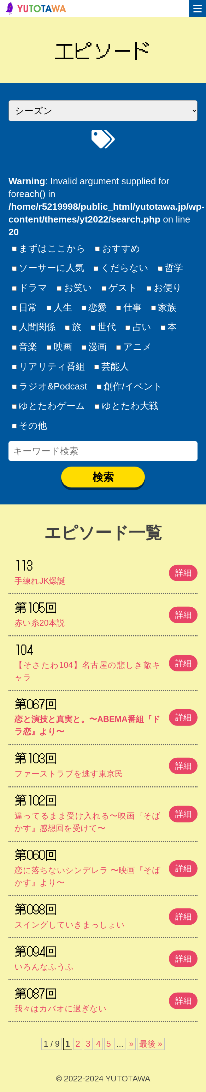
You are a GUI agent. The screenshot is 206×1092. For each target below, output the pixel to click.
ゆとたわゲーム (49, 405)
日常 (24, 307)
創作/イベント (130, 386)
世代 (103, 327)
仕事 (129, 307)
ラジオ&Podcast (49, 386)
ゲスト (119, 287)
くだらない (121, 267)
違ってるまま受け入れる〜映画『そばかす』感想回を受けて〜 (106, 812)
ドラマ (30, 287)
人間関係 (34, 327)
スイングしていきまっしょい (106, 914)
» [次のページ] (131, 1043)
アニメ (134, 346)
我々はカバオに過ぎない (106, 998)
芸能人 (111, 366)
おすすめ (117, 248)
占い (138, 327)
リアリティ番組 (48, 366)
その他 (29, 425)
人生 (59, 307)
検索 (103, 477)
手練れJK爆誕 (106, 570)
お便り (164, 287)
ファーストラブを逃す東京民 (106, 763)
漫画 (94, 346)
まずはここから (49, 248)
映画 (59, 346)
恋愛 (94, 307)
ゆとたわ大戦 (126, 405)
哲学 (170, 267)
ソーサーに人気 (48, 267)
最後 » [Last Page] (150, 1043)
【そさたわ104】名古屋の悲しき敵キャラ (106, 661)
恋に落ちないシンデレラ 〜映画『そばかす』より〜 (106, 866)
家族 (164, 307)
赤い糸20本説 (106, 613)
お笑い (74, 287)
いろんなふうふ (106, 956)
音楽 (24, 346)
